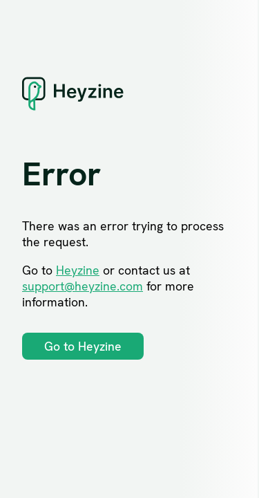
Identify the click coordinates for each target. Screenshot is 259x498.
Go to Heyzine (83, 346)
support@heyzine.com (82, 286)
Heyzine (77, 270)
